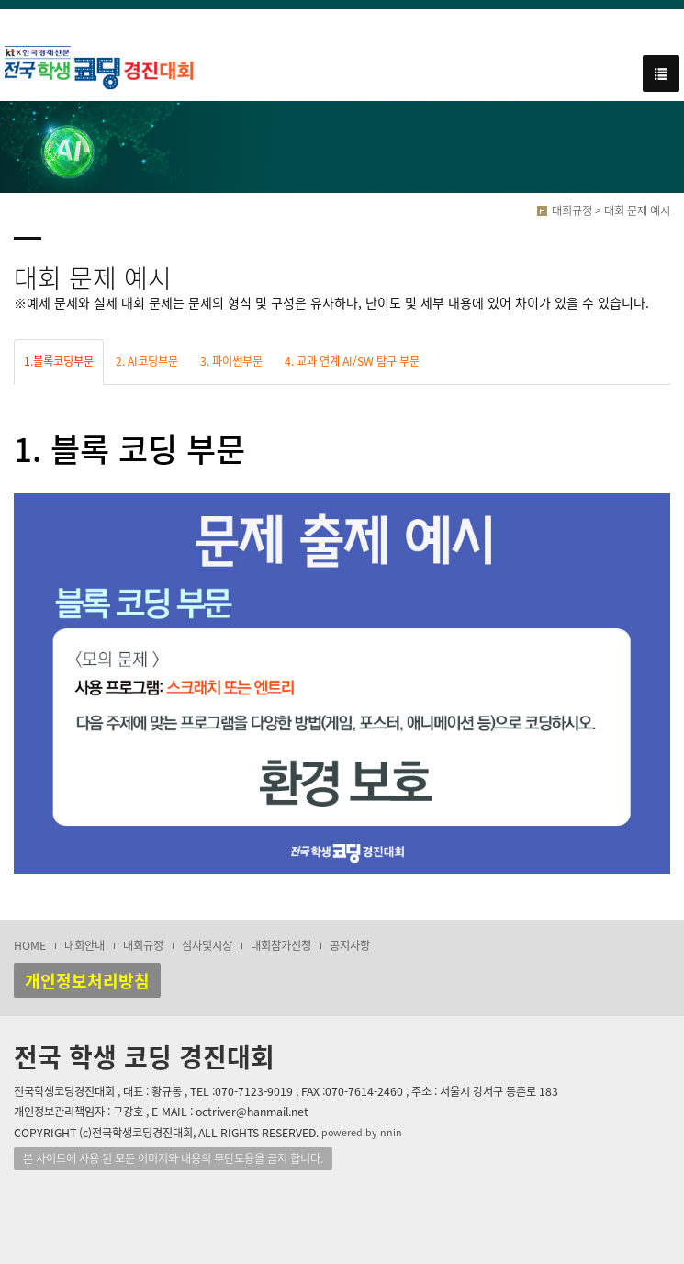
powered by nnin (361, 1132)
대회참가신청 (281, 945)
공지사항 (350, 945)
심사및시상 (207, 945)
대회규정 (143, 945)
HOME (30, 945)
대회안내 (84, 945)
